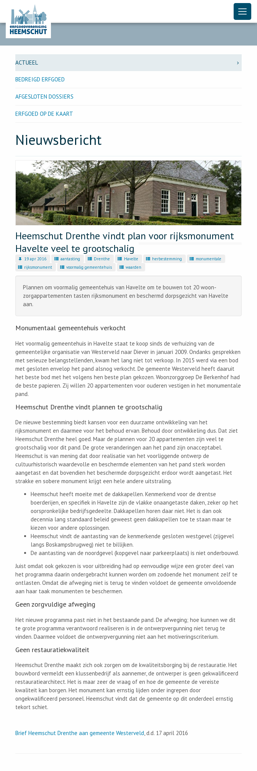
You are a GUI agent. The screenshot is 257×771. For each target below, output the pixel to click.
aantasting (66, 258)
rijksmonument (34, 267)
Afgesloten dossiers (44, 96)
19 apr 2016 (31, 258)
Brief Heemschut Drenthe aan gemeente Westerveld (79, 733)
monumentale (205, 258)
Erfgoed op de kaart (44, 113)
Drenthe (98, 258)
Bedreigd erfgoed (40, 79)
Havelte (127, 258)
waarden (130, 267)
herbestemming (163, 258)
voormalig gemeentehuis (85, 267)
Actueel (128, 62)
